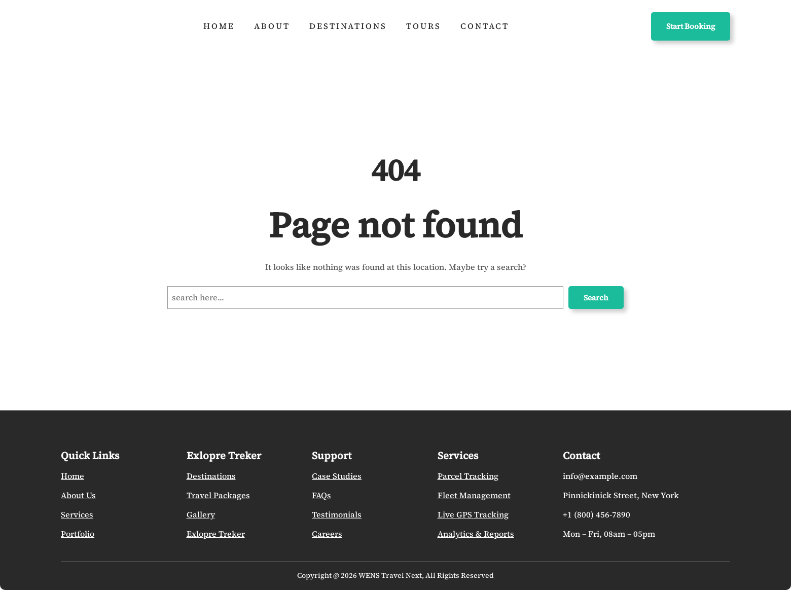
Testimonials (337, 514)
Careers (327, 533)
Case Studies (337, 475)
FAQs (321, 495)
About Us (78, 495)
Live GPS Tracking (473, 514)
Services (77, 514)
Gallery (201, 514)
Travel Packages (218, 495)
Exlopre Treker (216, 533)
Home (72, 475)
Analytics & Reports (476, 533)
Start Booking (690, 26)
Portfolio (77, 533)
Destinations (211, 475)
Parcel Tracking (468, 475)
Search (596, 297)
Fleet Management (474, 495)
